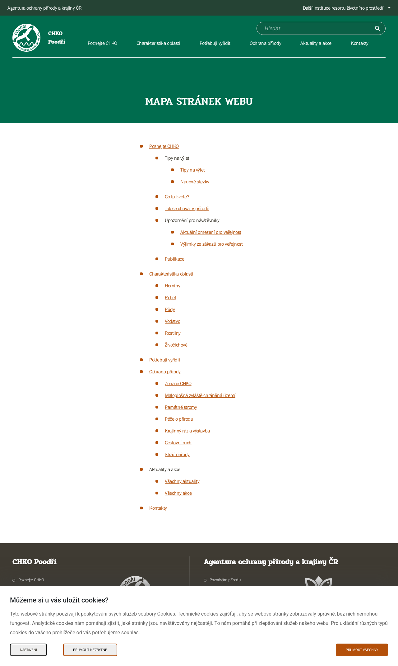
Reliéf (170, 297)
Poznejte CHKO (164, 146)
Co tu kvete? (177, 196)
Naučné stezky (194, 181)
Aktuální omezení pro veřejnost (210, 232)
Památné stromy (181, 407)
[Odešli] (377, 28)
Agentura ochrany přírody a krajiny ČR (44, 8)
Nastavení (28, 650)
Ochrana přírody (165, 371)
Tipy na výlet (177, 158)
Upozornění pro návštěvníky (192, 220)
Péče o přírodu (179, 419)
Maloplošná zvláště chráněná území (200, 395)
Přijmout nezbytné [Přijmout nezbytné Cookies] (90, 650)
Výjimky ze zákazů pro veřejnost (211, 244)
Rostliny (173, 333)
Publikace (174, 259)
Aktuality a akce (164, 469)
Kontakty (158, 508)
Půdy (170, 309)
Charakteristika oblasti (171, 273)
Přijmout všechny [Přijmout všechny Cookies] (362, 650)
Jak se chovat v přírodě (187, 208)
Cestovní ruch (178, 442)
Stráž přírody (177, 454)
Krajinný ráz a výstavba (187, 430)
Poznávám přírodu (225, 579)
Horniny (172, 285)
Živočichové (176, 344)
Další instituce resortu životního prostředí (343, 8)
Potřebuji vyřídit (164, 359)
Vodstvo (172, 321)
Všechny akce (178, 493)
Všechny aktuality (182, 481)
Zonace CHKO (178, 383)
